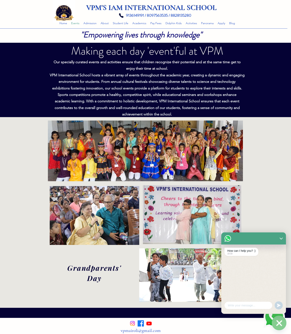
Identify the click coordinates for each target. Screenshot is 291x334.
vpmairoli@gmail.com (141, 330)
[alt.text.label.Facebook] (141, 323)
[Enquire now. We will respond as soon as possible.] (279, 323)
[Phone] (121, 15)
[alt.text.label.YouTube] (149, 323)
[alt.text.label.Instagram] (132, 323)
